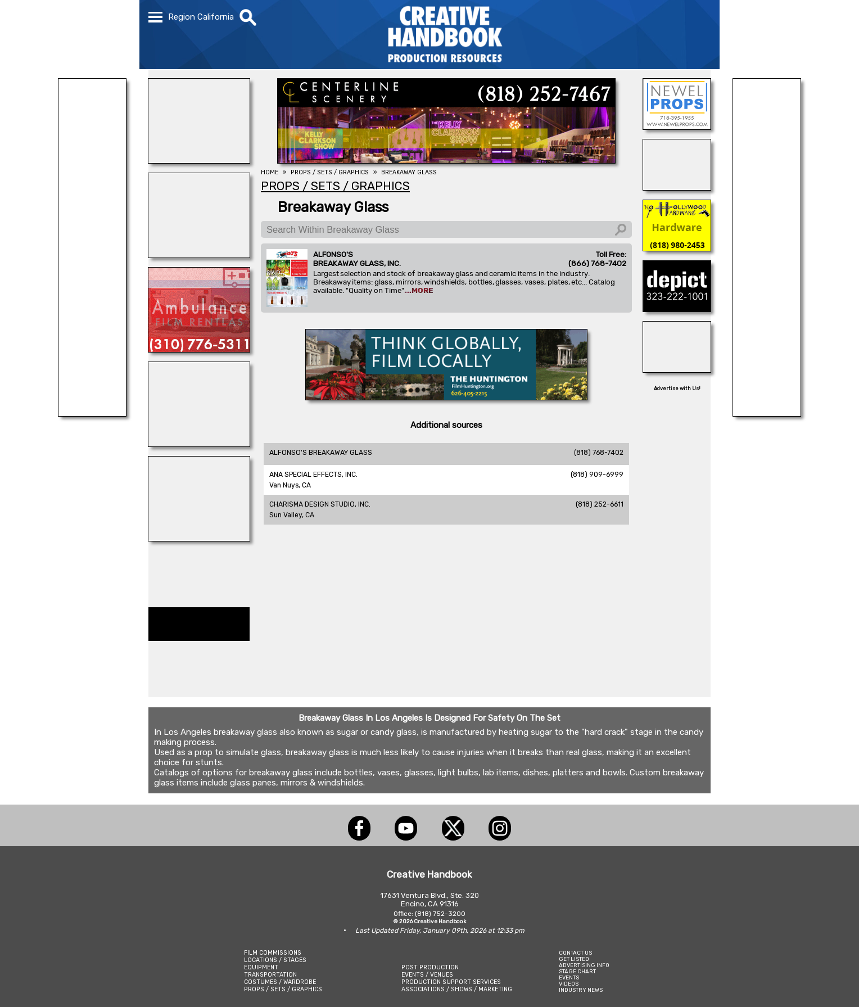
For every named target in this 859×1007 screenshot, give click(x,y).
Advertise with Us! (677, 388)
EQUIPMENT (261, 967)
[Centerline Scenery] (446, 160)
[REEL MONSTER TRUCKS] (199, 444)
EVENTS (569, 977)
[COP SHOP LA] (677, 187)
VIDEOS (568, 984)
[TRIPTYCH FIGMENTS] (199, 255)
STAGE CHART (577, 971)
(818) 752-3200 (440, 914)
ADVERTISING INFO (584, 965)
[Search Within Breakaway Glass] (446, 229)
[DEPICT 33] (677, 309)
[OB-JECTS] (677, 369)
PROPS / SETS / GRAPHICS (283, 989)
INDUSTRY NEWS (581, 990)
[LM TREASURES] (767, 413)
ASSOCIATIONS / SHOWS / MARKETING (456, 989)
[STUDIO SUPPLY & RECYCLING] (92, 413)
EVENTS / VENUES (427, 974)
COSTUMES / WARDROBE (280, 982)
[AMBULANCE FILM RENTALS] (199, 349)
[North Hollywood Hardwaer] (677, 248)
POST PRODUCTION (430, 967)
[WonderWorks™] (199, 160)
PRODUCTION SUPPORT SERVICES (451, 982)
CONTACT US (575, 953)
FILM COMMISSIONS (272, 952)
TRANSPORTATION (270, 974)
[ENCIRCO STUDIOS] (199, 538)
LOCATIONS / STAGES (275, 960)
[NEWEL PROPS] (677, 126)
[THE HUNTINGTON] (446, 397)
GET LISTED (574, 959)
